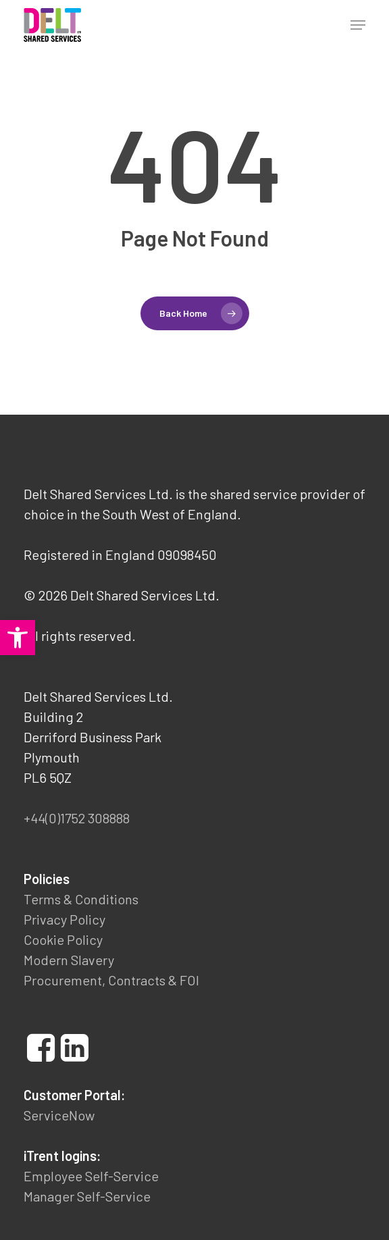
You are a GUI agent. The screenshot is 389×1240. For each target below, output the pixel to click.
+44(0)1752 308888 (77, 818)
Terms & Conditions (81, 899)
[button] (17, 637)
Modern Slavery (69, 960)
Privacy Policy (64, 919)
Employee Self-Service (91, 1176)
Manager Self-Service (87, 1196)
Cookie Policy (63, 939)
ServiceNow (59, 1115)
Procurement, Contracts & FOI (111, 980)
